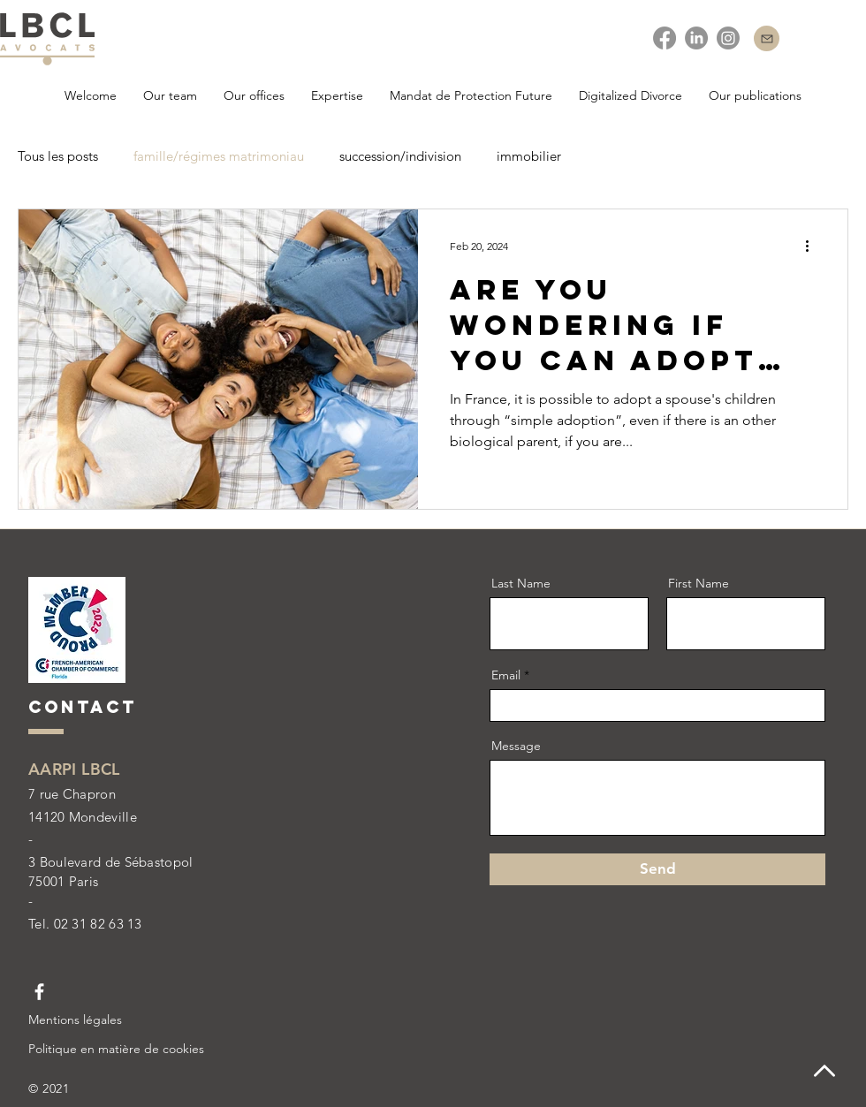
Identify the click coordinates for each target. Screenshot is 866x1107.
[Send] (657, 869)
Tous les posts (58, 156)
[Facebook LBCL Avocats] (39, 992)
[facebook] (664, 38)
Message (516, 745)
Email (505, 675)
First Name (698, 583)
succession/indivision (400, 156)
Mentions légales (75, 1019)
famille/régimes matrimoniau (218, 156)
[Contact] (766, 38)
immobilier (529, 156)
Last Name (521, 583)
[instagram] (728, 38)
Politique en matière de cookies (116, 1049)
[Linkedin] (696, 38)
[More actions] (813, 245)
